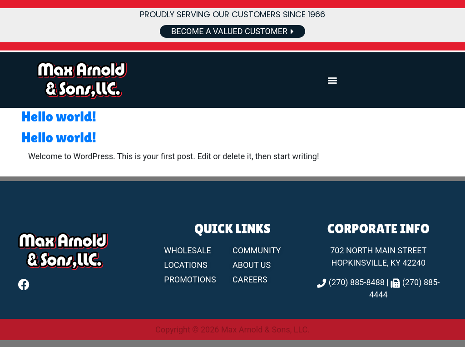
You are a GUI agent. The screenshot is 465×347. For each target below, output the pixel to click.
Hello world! (58, 116)
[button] (332, 80)
